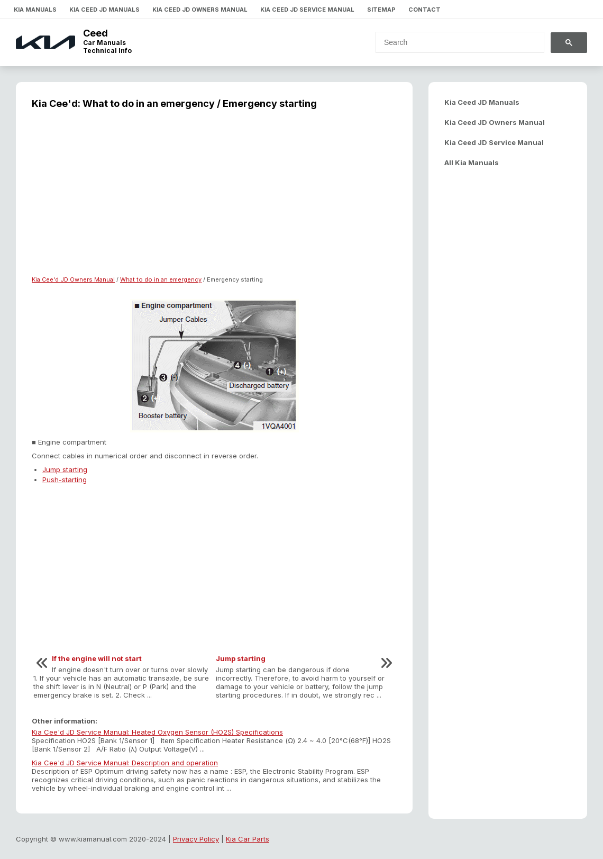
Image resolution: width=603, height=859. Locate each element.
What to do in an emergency (161, 279)
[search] (453, 42)
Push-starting (64, 479)
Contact (424, 9)
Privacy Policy (196, 839)
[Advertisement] (214, 199)
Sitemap (381, 9)
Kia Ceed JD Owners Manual (200, 9)
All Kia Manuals (471, 162)
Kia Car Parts (247, 839)
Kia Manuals (35, 9)
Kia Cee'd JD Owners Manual (73, 279)
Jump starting (64, 469)
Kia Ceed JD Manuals (104, 9)
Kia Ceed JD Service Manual (307, 9)
